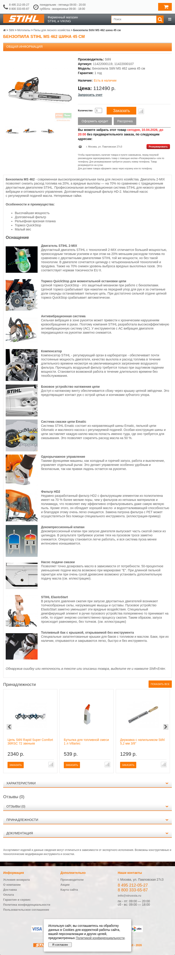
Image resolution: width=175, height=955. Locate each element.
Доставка (10, 889)
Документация (19, 833)
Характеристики (21, 783)
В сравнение (141, 111)
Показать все (160, 684)
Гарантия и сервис (17, 899)
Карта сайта (69, 889)
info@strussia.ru (129, 895)
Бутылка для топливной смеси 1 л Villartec (86, 741)
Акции (64, 884)
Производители (71, 879)
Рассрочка (125, 121)
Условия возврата (16, 879)
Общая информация (24, 46)
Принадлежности (22, 820)
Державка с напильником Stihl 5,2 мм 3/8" (142, 741)
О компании (12, 884)
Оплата (8, 894)
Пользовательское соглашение (26, 909)
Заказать (121, 110)
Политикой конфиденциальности (100, 938)
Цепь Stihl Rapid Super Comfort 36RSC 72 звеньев (30, 741)
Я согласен (60, 944)
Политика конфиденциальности (26, 904)
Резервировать (158, 146)
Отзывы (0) (15, 806)
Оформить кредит (95, 121)
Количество (85, 110)
